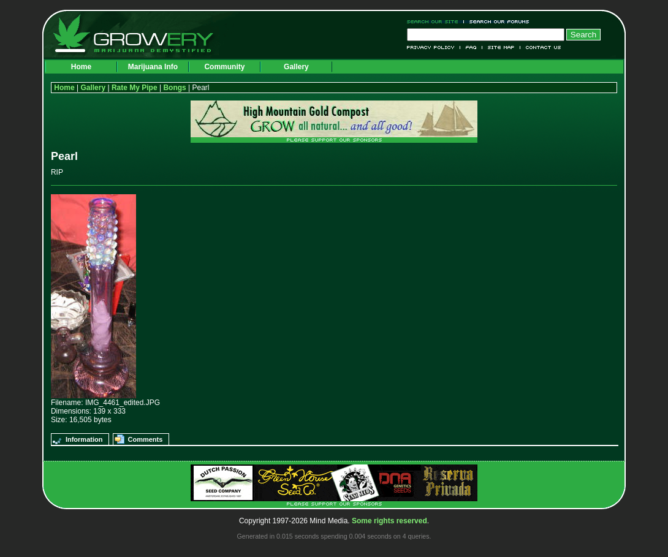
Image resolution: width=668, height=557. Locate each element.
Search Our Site (435, 21)
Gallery (296, 67)
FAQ (471, 47)
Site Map (501, 47)
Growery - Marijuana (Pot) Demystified (140, 34)
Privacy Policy (433, 47)
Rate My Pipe (135, 87)
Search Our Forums (497, 21)
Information (84, 439)
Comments (144, 439)
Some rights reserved (389, 521)
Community (224, 67)
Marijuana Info (153, 67)
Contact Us (540, 47)
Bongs (174, 87)
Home (81, 67)
